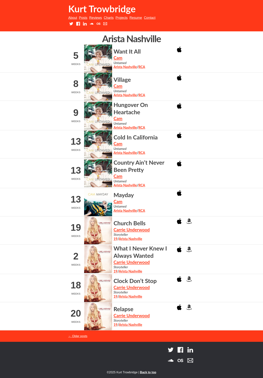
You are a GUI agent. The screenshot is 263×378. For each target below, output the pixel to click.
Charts (109, 18)
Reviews (95, 18)
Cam (118, 57)
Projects (121, 18)
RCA (141, 67)
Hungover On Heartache (131, 108)
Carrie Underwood (132, 229)
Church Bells (130, 223)
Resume (135, 18)
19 (116, 239)
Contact (149, 18)
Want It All (127, 51)
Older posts (77, 336)
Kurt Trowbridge (102, 8)
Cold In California (136, 137)
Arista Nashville (125, 67)
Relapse (123, 309)
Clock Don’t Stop (135, 280)
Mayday (124, 195)
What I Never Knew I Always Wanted (140, 252)
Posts (83, 18)
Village (122, 79)
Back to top (148, 372)
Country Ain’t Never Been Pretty (139, 166)
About (72, 18)
